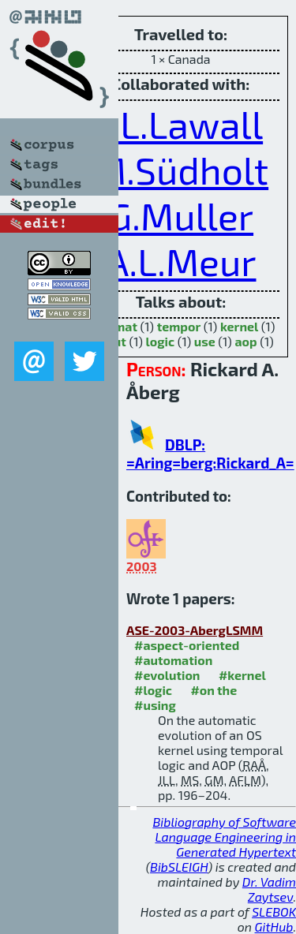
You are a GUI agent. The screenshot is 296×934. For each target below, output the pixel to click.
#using (155, 704)
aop (245, 341)
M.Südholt (180, 169)
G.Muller (180, 215)
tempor (179, 326)
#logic (153, 689)
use (204, 341)
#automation (173, 659)
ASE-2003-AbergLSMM (194, 629)
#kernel (242, 674)
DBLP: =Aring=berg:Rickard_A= (210, 453)
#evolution (167, 674)
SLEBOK (274, 911)
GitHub (274, 926)
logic (160, 341)
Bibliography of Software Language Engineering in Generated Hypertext (224, 836)
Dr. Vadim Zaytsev (269, 889)
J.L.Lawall (181, 124)
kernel (239, 326)
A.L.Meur (181, 261)
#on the (213, 689)
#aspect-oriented (186, 644)
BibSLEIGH (179, 866)
